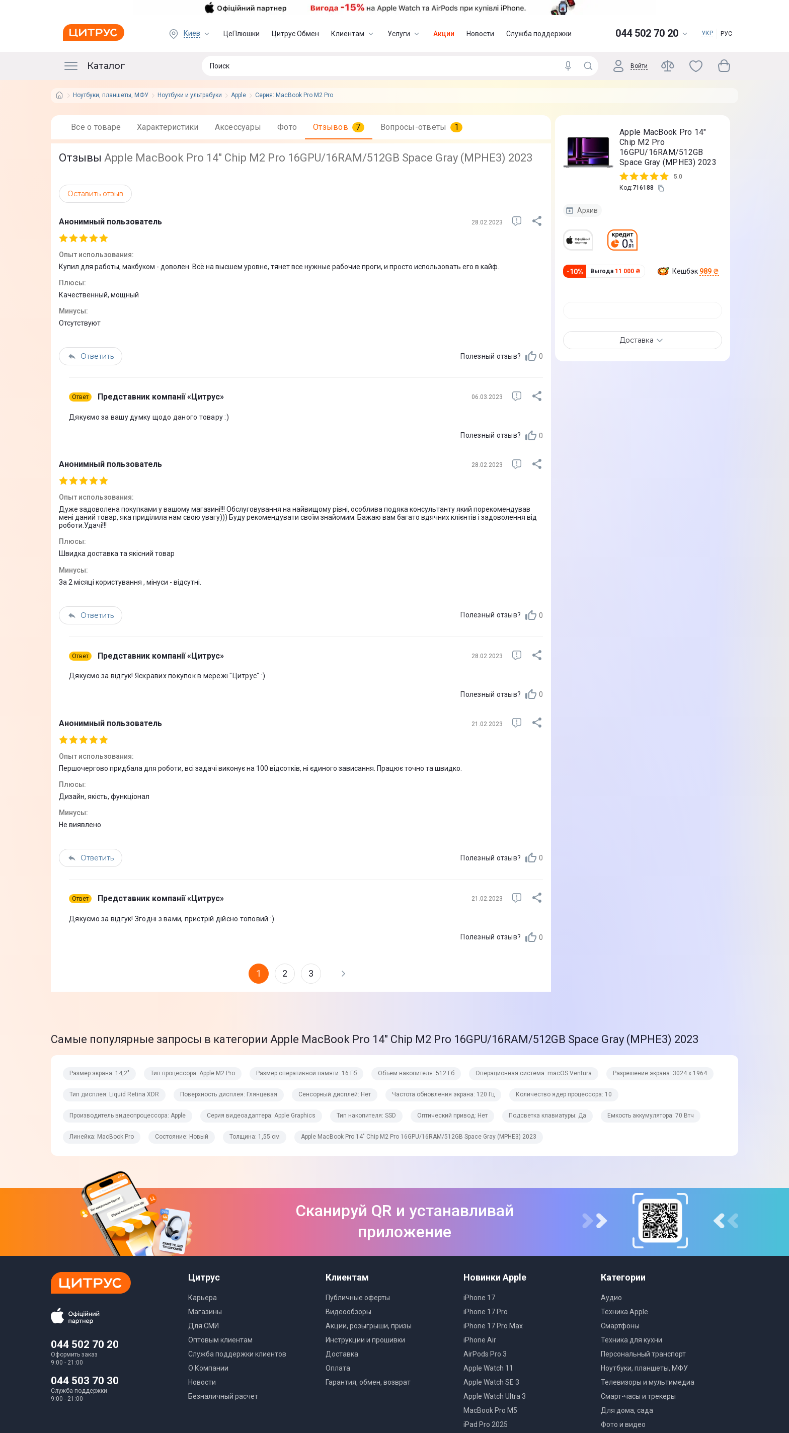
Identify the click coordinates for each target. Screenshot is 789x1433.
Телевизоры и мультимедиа (647, 1382)
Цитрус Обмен (295, 34)
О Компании (208, 1368)
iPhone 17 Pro (485, 1312)
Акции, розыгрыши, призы (369, 1326)
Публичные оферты (358, 1298)
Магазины (205, 1312)
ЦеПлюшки (241, 34)
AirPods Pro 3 (485, 1354)
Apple (238, 95)
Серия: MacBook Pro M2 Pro (294, 95)
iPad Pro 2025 (485, 1424)
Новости (480, 34)
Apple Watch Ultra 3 (494, 1396)
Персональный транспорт (643, 1354)
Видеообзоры (348, 1312)
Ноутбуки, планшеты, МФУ (110, 95)
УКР (707, 33)
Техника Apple (624, 1312)
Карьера (202, 1298)
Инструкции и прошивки (365, 1340)
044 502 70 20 (85, 1344)
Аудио (611, 1298)
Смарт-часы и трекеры (638, 1396)
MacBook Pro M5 (490, 1410)
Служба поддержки (539, 34)
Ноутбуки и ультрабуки (189, 95)
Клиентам (353, 33)
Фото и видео (623, 1424)
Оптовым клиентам (220, 1340)
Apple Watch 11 (488, 1368)
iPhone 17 (479, 1298)
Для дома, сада (627, 1410)
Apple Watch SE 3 (491, 1382)
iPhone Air (479, 1340)
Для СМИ (203, 1326)
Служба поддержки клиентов (237, 1354)
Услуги (404, 33)
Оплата (338, 1368)
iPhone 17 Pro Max (493, 1326)
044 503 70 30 (85, 1381)
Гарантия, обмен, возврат (368, 1382)
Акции (443, 34)
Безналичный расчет (223, 1396)
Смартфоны (620, 1326)
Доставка (342, 1354)
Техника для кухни (631, 1340)
